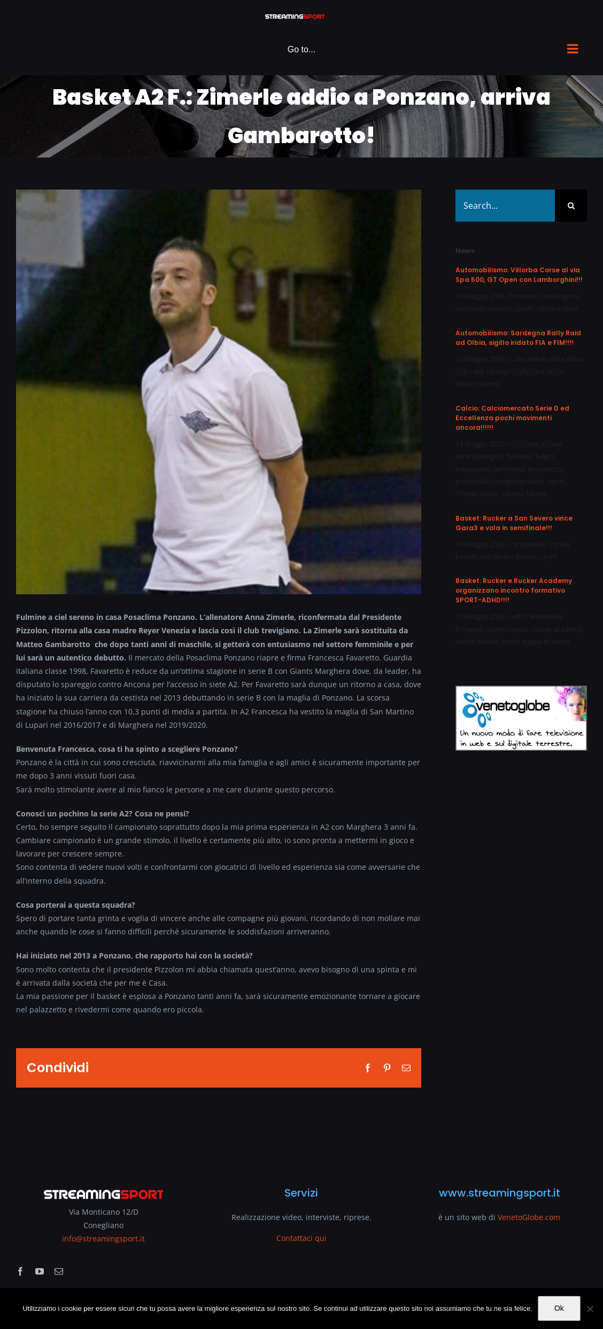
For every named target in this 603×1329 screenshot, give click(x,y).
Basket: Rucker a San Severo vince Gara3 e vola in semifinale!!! (514, 523)
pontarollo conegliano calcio (500, 481)
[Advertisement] (521, 962)
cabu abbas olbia (537, 359)
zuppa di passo (546, 641)
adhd (519, 616)
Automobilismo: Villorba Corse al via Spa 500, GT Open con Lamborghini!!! (519, 274)
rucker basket (477, 641)
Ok (559, 1308)
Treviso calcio (476, 493)
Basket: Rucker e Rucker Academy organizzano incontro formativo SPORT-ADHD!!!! (513, 590)
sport (524, 308)
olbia (575, 359)
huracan (524, 296)
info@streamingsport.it (103, 1238)
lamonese (508, 469)
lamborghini (559, 296)
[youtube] (39, 1271)
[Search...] (505, 206)
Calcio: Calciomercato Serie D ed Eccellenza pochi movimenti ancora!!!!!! (512, 418)
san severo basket (508, 556)
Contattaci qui (301, 1238)
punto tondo (507, 629)
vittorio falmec (524, 493)
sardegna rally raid (515, 371)
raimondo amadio (484, 308)
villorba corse (557, 308)
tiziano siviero (477, 383)
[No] (589, 1308)
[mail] (59, 1271)
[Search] (571, 206)
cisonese (524, 444)
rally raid (469, 371)
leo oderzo (544, 469)
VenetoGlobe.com (529, 1217)
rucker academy (556, 629)
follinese (519, 456)
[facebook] (20, 1271)
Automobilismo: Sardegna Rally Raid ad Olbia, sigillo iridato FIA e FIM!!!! (518, 337)
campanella (529, 544)
